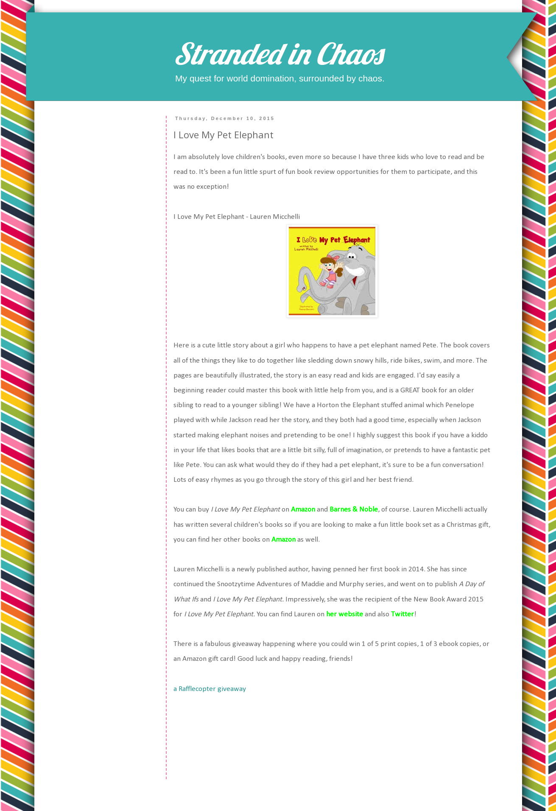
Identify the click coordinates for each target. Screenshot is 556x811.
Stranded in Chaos (277, 53)
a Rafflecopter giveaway (209, 689)
